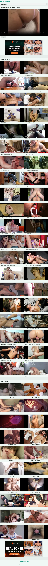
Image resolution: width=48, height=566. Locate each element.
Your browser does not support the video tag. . (24, 22)
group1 (4, 37)
